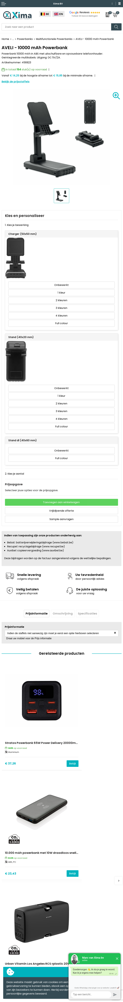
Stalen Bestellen (73, 896)
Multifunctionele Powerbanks (54, 39)
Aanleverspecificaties (76, 891)
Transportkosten (74, 900)
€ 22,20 (10, 834)
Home (5, 39)
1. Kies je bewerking (17, 225)
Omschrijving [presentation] (63, 613)
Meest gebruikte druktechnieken (83, 881)
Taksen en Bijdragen (75, 886)
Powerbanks (25, 39)
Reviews (84, 12)
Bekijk (52, 743)
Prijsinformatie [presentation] (37, 613)
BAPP (66, 905)
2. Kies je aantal (14, 474)
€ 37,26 (10, 743)
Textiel (6, 921)
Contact (68, 862)
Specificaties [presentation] (87, 613)
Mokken (7, 926)
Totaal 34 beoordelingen (85, 15)
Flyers (67, 876)
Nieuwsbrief (70, 871)
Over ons (68, 866)
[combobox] (56, 26)
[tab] (36, 613)
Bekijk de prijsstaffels (15, 81)
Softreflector (10, 931)
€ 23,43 (70, 743)
